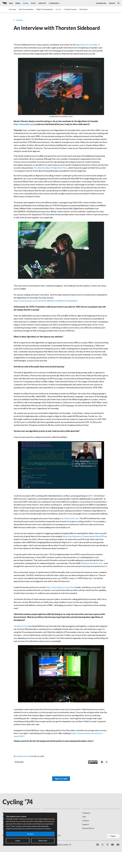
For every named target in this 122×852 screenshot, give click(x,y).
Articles (58, 9)
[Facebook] (97, 844)
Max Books (83, 9)
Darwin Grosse (23, 756)
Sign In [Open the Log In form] (112, 3)
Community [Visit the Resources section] (54, 3)
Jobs (84, 816)
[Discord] (117, 844)
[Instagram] (107, 844)
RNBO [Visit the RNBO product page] (17, 3)
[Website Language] (113, 836)
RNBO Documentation (44, 9)
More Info (43, 840)
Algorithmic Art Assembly (86, 44)
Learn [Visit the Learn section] (25, 3)
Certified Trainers (70, 9)
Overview (12, 9)
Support (85, 824)
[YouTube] (112, 844)
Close (17, 840)
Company (86, 813)
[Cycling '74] (4, 3)
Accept (30, 834)
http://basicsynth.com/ (69, 518)
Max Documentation (26, 9)
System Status (88, 828)
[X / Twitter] (102, 844)
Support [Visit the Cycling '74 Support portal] (42, 3)
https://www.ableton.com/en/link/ (60, 587)
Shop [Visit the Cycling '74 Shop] (33, 3)
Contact (85, 820)
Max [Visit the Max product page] (11, 3)
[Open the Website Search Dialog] (118, 3)
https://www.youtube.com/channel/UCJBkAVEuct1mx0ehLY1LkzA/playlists (46, 301)
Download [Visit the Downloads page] (101, 3)
